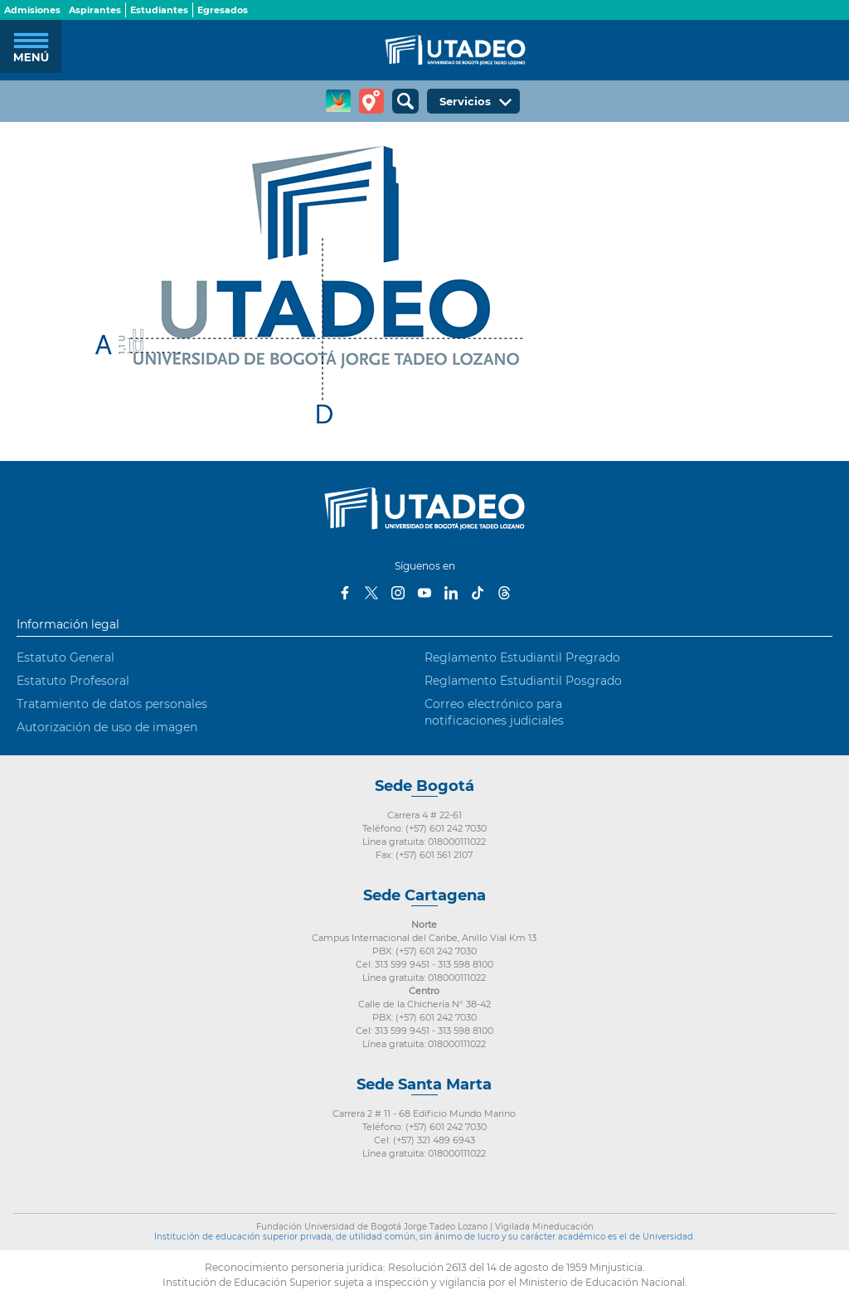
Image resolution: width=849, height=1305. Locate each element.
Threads (504, 592)
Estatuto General (65, 657)
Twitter (371, 592)
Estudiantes (159, 10)
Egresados (222, 10)
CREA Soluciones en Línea (338, 101)
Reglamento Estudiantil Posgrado (523, 680)
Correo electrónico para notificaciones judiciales (494, 712)
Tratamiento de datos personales (112, 703)
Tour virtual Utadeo (371, 101)
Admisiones (32, 10)
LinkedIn (451, 592)
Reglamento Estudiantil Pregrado (522, 657)
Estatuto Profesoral (73, 680)
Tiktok (477, 592)
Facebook (345, 592)
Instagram (398, 592)
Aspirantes (95, 10)
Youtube (424, 592)
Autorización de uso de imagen (107, 727)
